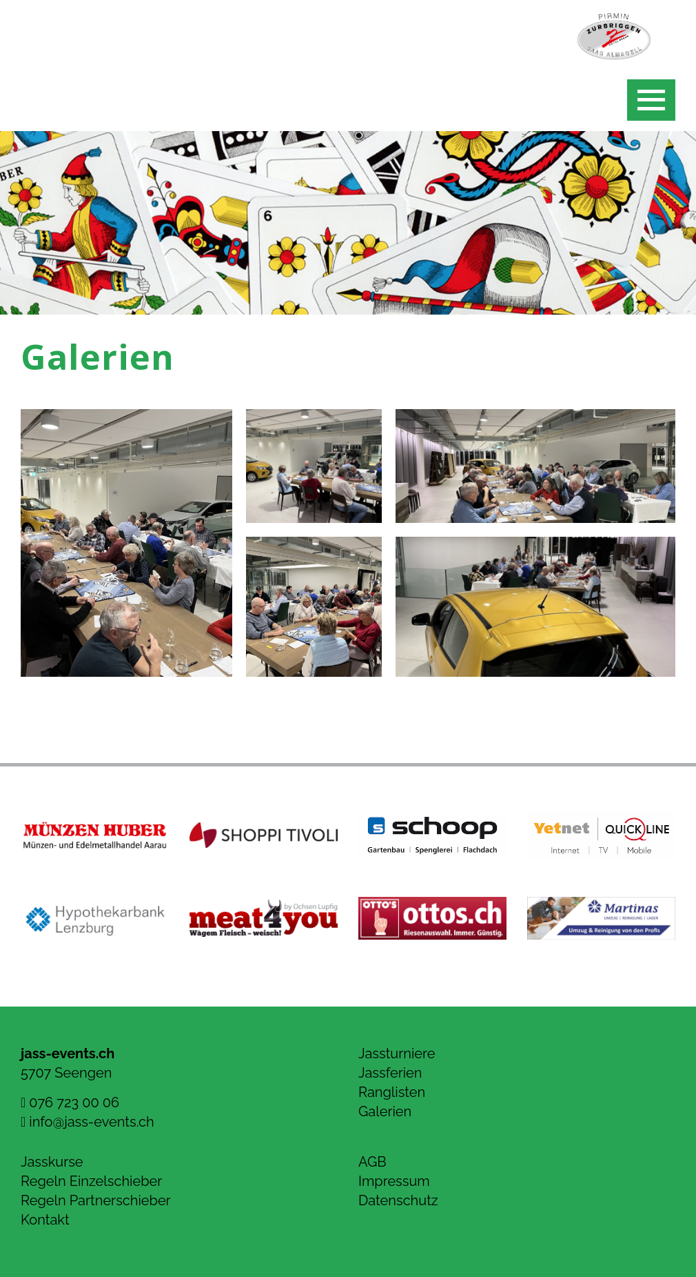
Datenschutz (398, 1200)
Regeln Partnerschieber (96, 1200)
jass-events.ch (67, 1053)
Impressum (394, 1181)
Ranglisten (391, 1092)
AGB (372, 1162)
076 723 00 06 (70, 1102)
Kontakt (45, 1219)
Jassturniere (396, 1053)
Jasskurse (52, 1162)
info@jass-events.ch (87, 1121)
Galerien (384, 1111)
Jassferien (390, 1073)
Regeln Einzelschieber (91, 1181)
